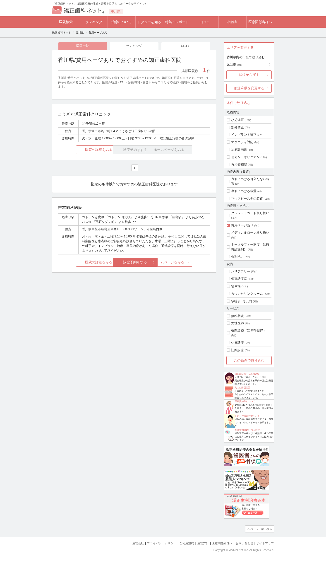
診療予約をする (134, 262)
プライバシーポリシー (161, 543)
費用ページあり (242, 225)
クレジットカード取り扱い (250, 213)
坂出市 (234, 64)
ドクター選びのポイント (247, 415)
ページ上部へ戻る (261, 528)
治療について (121, 22)
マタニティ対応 (242, 142)
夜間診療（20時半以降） (248, 330)
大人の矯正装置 (242, 387)
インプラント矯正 (243, 134)
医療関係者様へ (260, 22)
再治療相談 (239, 164)
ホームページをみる (185, 262)
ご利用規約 (186, 543)
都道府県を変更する (249, 88)
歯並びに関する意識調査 (247, 373)
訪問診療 (237, 350)
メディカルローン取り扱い (250, 232)
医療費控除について (245, 401)
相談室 (232, 22)
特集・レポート (177, 22)
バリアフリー (240, 271)
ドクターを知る (149, 22)
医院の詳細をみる (83, 150)
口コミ (205, 22)
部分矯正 (237, 127)
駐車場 (236, 286)
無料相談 (237, 316)
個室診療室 (239, 278)
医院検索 (66, 22)
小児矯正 (237, 120)
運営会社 (138, 543)
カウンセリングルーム (247, 293)
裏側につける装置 (243, 191)
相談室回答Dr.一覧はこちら (249, 430)
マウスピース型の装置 (247, 198)
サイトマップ (265, 543)
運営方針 (203, 543)
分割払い (237, 257)
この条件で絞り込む (249, 360)
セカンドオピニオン (245, 157)
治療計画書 (239, 149)
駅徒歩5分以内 (241, 301)
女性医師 (237, 323)
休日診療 (237, 342)
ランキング (93, 22)
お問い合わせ (244, 543)
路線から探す (249, 75)
